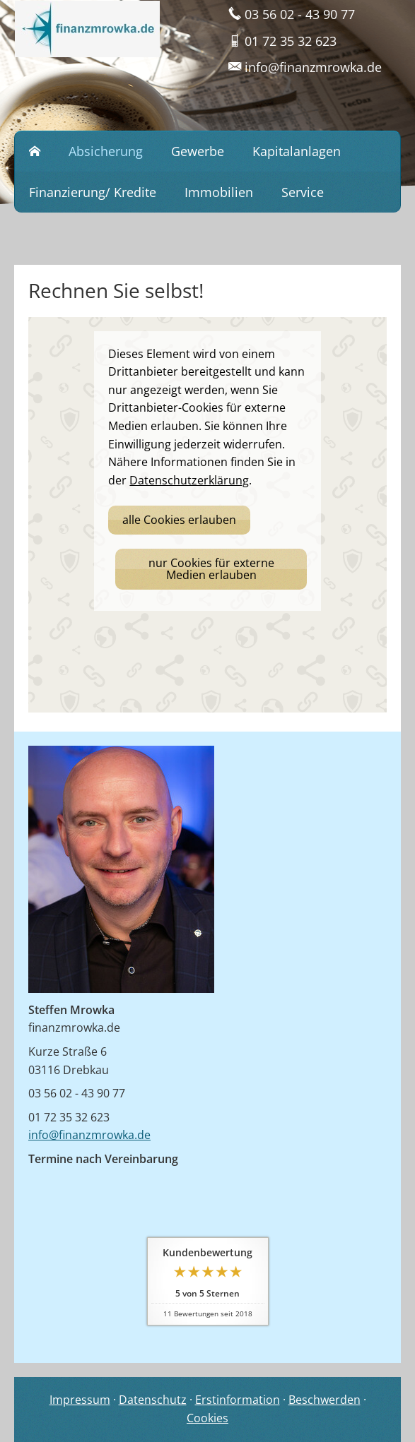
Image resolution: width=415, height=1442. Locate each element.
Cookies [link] (207, 1418)
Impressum (79, 1399)
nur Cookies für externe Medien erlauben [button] (211, 569)
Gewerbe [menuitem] (197, 151)
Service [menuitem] (302, 192)
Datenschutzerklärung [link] (189, 480)
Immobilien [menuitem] (219, 192)
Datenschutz (153, 1399)
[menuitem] (34, 151)
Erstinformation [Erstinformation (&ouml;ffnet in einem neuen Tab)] (237, 1399)
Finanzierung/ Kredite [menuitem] (92, 192)
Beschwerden (324, 1399)
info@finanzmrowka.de (89, 1135)
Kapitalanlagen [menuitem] (296, 151)
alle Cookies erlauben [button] (179, 520)
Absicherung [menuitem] (106, 151)
